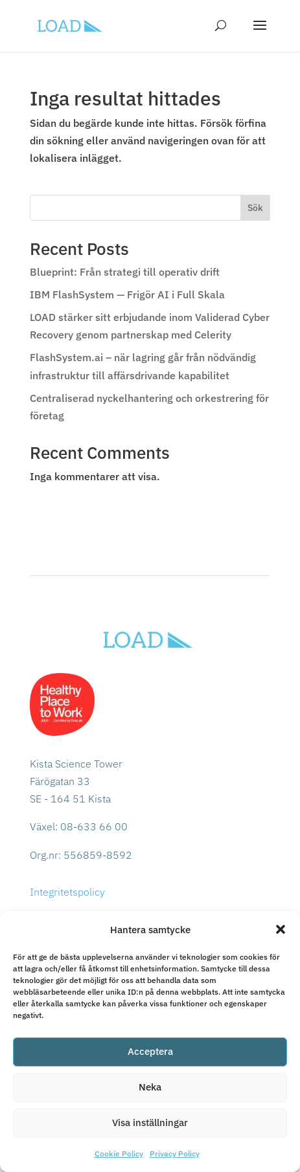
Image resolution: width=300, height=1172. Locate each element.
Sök (255, 208)
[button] (280, 929)
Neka (150, 1087)
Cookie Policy (119, 1153)
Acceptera (150, 1051)
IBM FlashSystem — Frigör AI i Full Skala (127, 294)
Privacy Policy (175, 1153)
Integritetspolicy (67, 891)
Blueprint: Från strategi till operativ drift (125, 271)
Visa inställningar (150, 1122)
